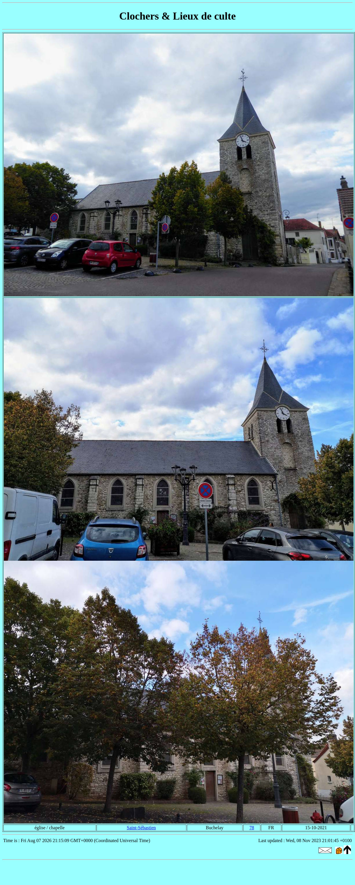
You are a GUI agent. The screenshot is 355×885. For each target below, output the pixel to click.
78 (251, 827)
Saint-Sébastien (141, 827)
